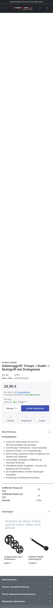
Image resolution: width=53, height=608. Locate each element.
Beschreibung (9, 431)
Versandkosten (24, 392)
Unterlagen (7, 511)
